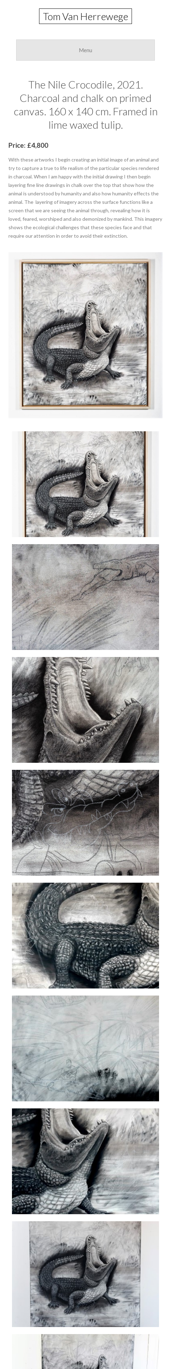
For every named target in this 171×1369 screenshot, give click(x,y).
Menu (85, 50)
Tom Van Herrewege (85, 16)
